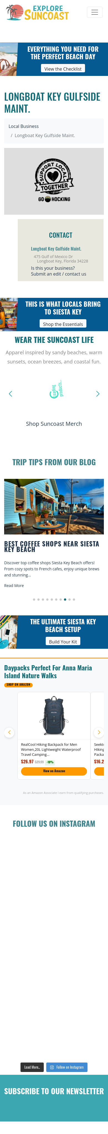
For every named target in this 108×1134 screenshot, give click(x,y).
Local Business (24, 126)
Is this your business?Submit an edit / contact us (58, 271)
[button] (34, 599)
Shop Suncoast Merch (54, 423)
